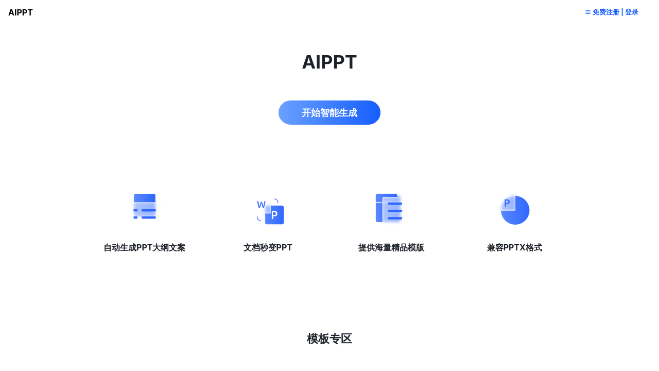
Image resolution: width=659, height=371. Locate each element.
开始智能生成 (329, 108)
